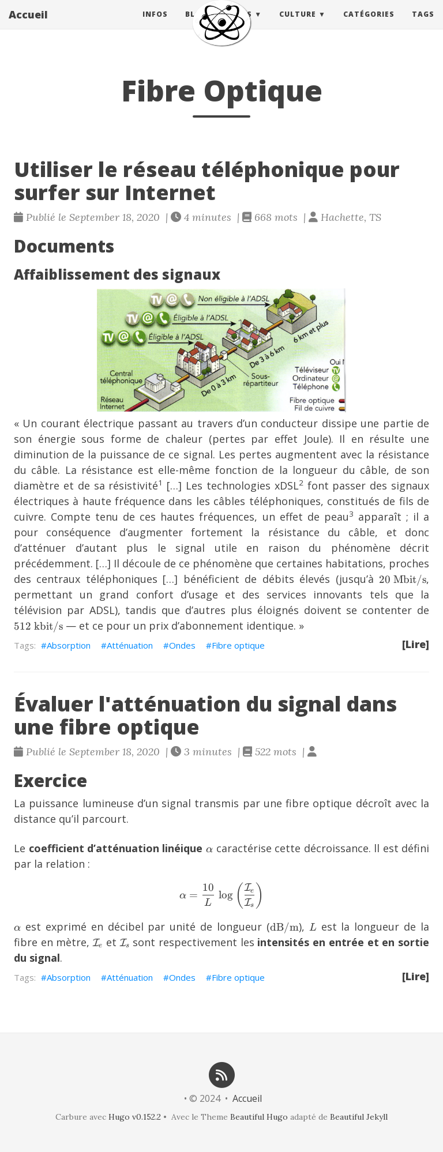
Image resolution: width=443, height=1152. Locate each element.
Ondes (182, 645)
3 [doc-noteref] (351, 514)
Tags (423, 26)
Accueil (28, 26)
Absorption (69, 645)
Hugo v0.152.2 (134, 1117)
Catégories (369, 26)
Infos (155, 26)
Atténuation (130, 645)
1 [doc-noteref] (160, 482)
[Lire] (415, 644)
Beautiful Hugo (259, 1117)
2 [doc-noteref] (301, 482)
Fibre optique (238, 645)
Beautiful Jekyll (359, 1117)
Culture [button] (297, 26)
